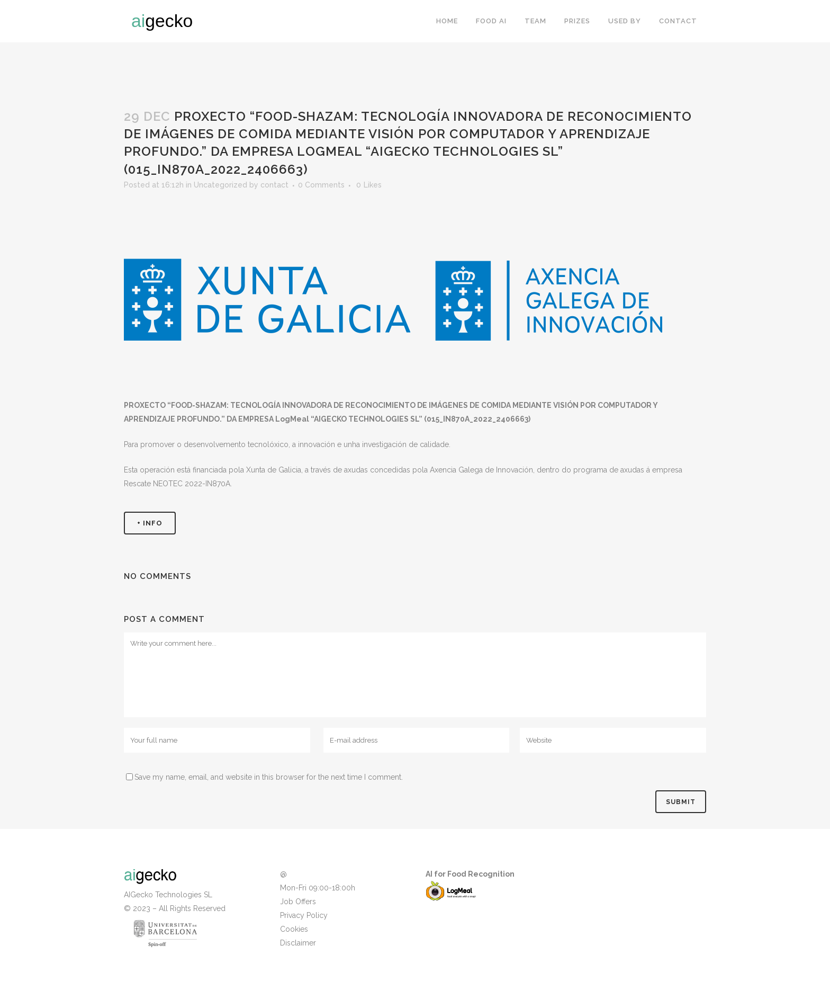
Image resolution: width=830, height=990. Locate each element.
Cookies (294, 929)
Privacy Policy (304, 915)
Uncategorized (220, 185)
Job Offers (298, 901)
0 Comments (321, 185)
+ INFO (150, 523)
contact (274, 185)
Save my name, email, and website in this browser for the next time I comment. (268, 777)
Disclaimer (298, 943)
